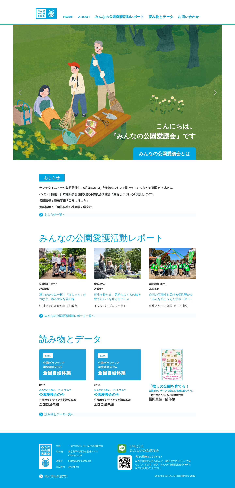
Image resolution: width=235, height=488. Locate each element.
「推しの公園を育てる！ (172, 388)
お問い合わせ (188, 17)
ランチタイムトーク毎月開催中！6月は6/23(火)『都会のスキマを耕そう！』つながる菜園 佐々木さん (106, 187)
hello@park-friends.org (79, 461)
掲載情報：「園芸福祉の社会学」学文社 (65, 207)
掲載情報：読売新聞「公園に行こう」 (64, 200)
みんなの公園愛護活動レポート (119, 17)
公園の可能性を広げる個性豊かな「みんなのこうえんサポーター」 (171, 297)
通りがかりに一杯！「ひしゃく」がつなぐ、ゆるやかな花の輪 (62, 297)
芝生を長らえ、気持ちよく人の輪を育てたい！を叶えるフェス (117, 297)
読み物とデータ (161, 17)
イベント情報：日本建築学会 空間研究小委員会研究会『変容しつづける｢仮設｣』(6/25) (96, 194)
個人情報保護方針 (56, 476)
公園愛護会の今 (62, 392)
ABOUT (84, 17)
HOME (68, 17)
